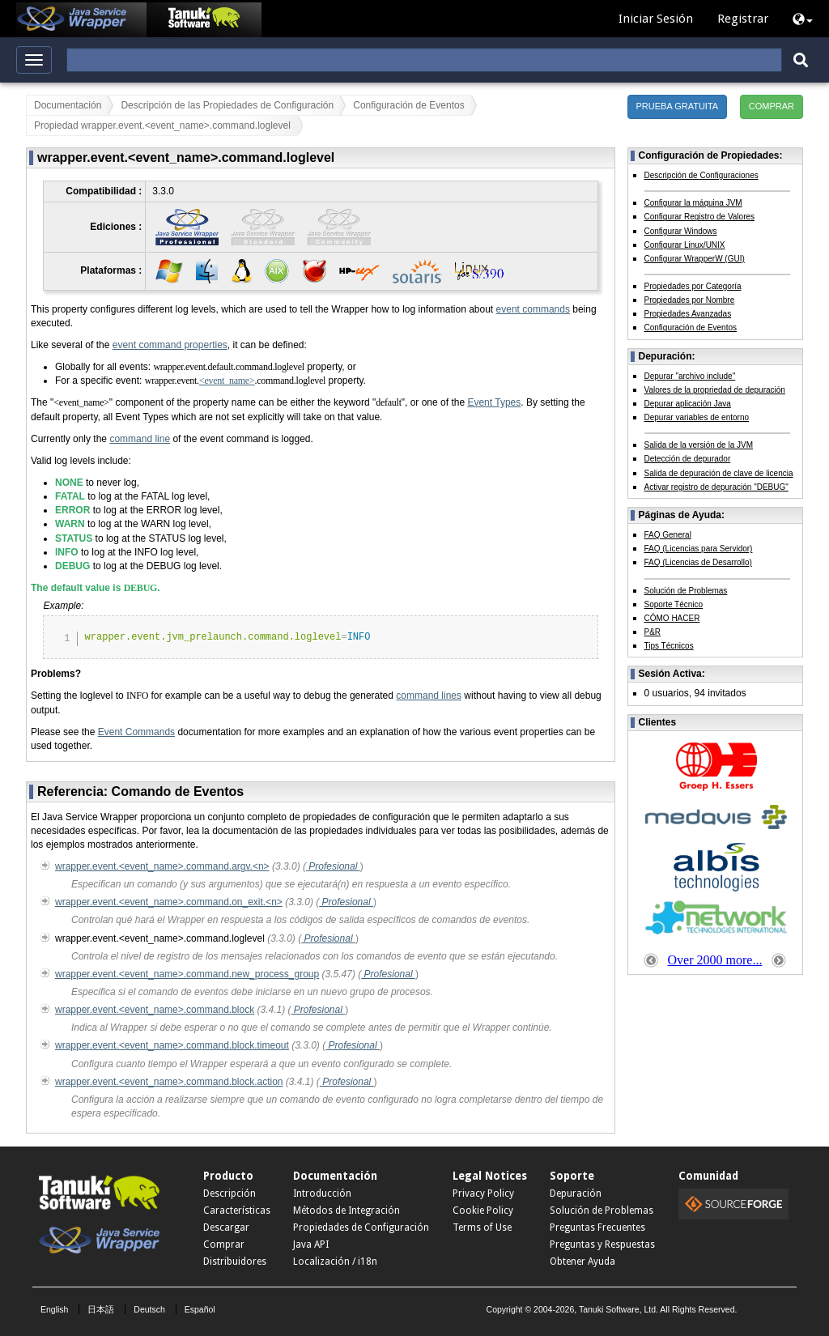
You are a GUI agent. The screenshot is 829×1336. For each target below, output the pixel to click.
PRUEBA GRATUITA (677, 106)
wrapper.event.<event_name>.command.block (154, 1009)
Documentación (67, 105)
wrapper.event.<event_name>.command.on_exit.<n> (169, 902)
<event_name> (227, 380)
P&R (652, 632)
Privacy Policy (483, 1193)
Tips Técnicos (669, 645)
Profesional (333, 866)
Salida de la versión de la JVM (699, 444)
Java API (311, 1244)
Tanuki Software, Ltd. (618, 1309)
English (54, 1309)
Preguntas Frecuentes (597, 1227)
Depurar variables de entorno (697, 417)
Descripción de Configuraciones (701, 175)
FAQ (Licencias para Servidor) (698, 548)
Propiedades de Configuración (361, 1227)
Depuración (576, 1193)
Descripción (229, 1193)
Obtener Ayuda (582, 1261)
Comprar (223, 1244)
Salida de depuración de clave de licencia (718, 473)
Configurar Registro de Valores (699, 216)
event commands (533, 309)
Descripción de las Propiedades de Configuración (227, 105)
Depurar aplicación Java (687, 403)
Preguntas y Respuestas (602, 1244)
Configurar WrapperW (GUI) (694, 258)
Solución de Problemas (686, 590)
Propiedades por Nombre (689, 300)
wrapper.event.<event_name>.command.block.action (169, 1081)
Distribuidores (234, 1261)
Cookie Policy (483, 1210)
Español (200, 1309)
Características (236, 1210)
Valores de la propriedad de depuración (714, 389)
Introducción (322, 1193)
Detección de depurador (687, 458)
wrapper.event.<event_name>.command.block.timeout (172, 1045)
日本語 (100, 1309)
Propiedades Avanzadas (688, 313)
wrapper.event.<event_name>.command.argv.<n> (162, 866)
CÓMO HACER (672, 618)
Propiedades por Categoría (693, 286)
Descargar (226, 1227)
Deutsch (149, 1309)
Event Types (494, 402)
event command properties (170, 345)
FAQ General (667, 534)
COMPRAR (771, 106)
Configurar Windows (680, 231)
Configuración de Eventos (408, 105)
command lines (428, 695)
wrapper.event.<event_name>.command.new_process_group (187, 974)
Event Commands (136, 732)
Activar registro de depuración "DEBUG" (716, 487)
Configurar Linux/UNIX (684, 244)
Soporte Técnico (674, 604)
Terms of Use (482, 1227)
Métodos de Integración (346, 1210)
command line (139, 439)
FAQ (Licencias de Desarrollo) (698, 562)
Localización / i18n (335, 1261)
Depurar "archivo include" (690, 376)
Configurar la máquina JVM (693, 202)
